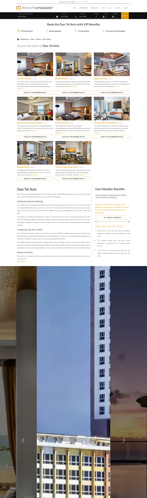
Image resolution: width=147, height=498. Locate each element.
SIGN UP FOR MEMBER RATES (35, 92)
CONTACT (117, 8)
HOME (74, 8)
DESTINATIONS (83, 8)
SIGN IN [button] (126, 8)
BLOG (110, 8)
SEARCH (125, 15)
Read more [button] (20, 89)
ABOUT (103, 8)
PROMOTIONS (94, 8)
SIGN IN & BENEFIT (112, 217)
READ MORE (21, 261)
